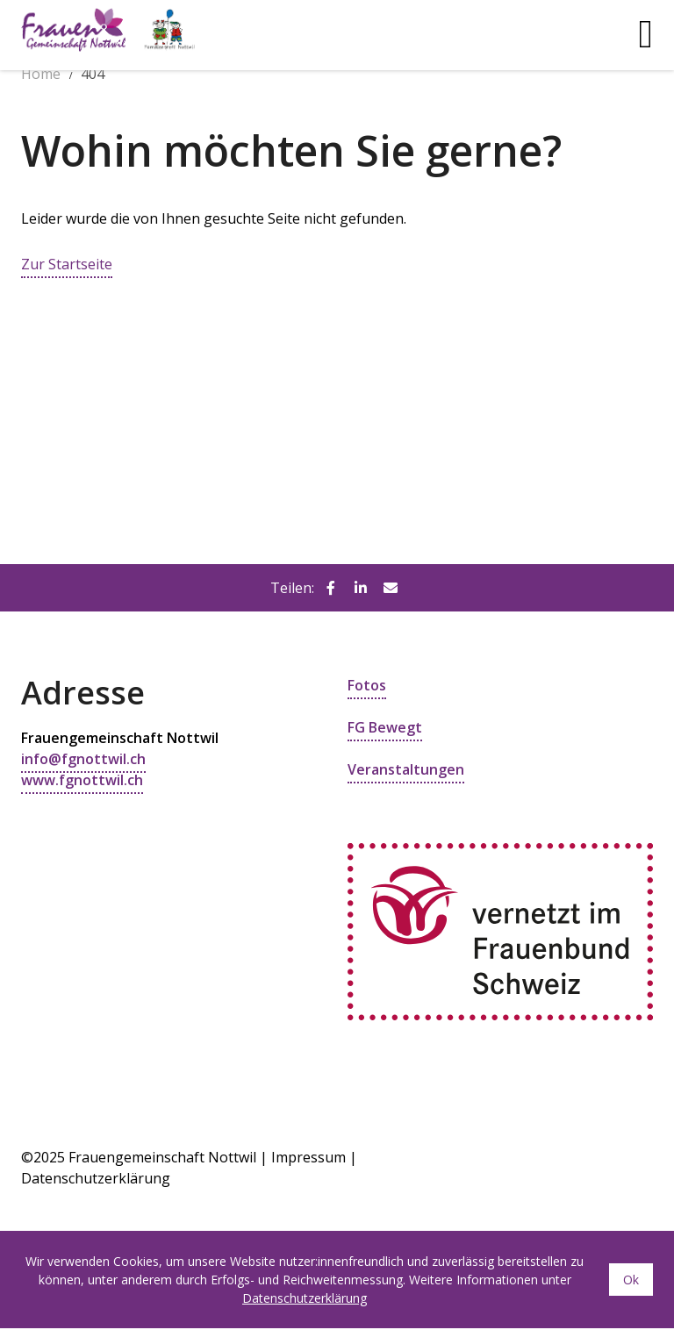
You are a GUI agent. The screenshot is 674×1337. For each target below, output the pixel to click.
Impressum (308, 1157)
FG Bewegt (385, 727)
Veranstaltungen (406, 769)
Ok (631, 1279)
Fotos (367, 685)
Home (41, 73)
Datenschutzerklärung (304, 1298)
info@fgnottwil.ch (83, 759)
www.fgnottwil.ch (82, 780)
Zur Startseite (66, 264)
